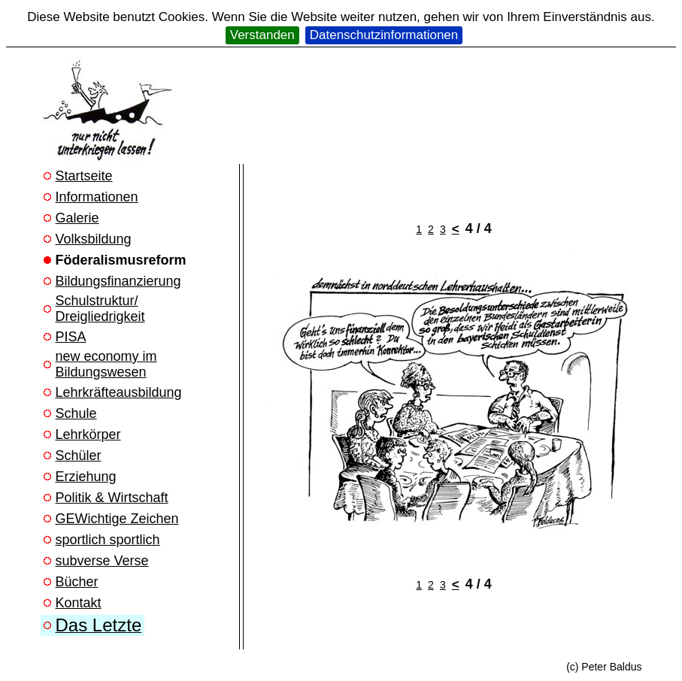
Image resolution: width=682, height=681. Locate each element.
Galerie (77, 217)
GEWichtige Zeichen (117, 518)
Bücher (77, 581)
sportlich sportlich (108, 539)
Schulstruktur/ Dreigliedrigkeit (100, 308)
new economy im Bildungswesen (106, 364)
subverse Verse (102, 560)
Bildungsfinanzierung (118, 281)
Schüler (79, 455)
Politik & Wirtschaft (112, 497)
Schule (76, 413)
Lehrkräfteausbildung (119, 392)
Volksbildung (94, 239)
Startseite (84, 175)
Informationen (97, 196)
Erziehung (86, 476)
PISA (71, 336)
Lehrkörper (88, 434)
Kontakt (79, 602)
